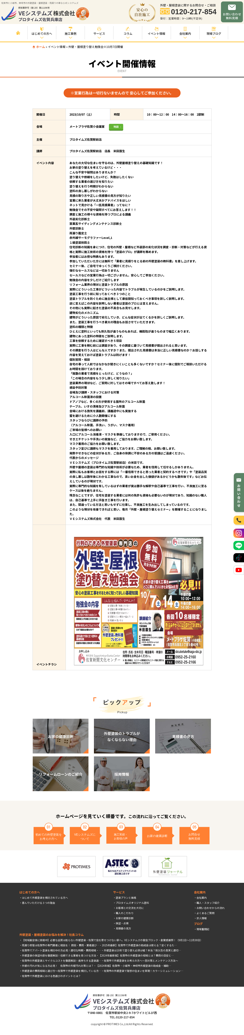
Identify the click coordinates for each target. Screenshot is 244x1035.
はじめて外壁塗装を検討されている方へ (45, 897)
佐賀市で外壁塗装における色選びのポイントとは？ (51, 976)
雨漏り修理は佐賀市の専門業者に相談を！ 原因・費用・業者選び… (60, 945)
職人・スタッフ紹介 (208, 903)
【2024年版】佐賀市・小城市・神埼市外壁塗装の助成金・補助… (133, 966)
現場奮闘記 (202, 929)
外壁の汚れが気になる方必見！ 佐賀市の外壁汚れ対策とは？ (58, 966)
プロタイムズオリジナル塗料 (132, 903)
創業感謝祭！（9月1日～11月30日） (182, 940)
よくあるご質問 (205, 913)
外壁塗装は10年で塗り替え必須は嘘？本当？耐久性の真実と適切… (142, 950)
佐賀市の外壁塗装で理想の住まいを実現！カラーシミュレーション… (143, 971)
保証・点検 (122, 923)
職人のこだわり (125, 913)
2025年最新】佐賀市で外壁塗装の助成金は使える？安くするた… (139, 945)
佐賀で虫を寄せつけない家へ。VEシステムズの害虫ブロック (123, 940)
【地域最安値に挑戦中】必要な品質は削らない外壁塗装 (54, 940)
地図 (116, 126)
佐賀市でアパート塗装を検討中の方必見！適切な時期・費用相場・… (61, 950)
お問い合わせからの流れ (210, 908)
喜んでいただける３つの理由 (38, 903)
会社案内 (201, 897)
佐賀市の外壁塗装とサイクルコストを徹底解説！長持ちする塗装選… (61, 960)
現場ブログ (214, 31)
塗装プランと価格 (126, 897)
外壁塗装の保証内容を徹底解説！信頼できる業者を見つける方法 (59, 955)
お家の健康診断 (125, 918)
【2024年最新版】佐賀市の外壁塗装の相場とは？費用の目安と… (136, 955)
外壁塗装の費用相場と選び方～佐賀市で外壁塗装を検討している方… (61, 971)
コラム (127, 31)
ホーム (40, 46)
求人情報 (201, 918)
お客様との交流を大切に (130, 908)
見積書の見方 (123, 928)
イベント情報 (156, 31)
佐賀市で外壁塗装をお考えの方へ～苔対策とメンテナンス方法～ (141, 960)
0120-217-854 (193, 12)
